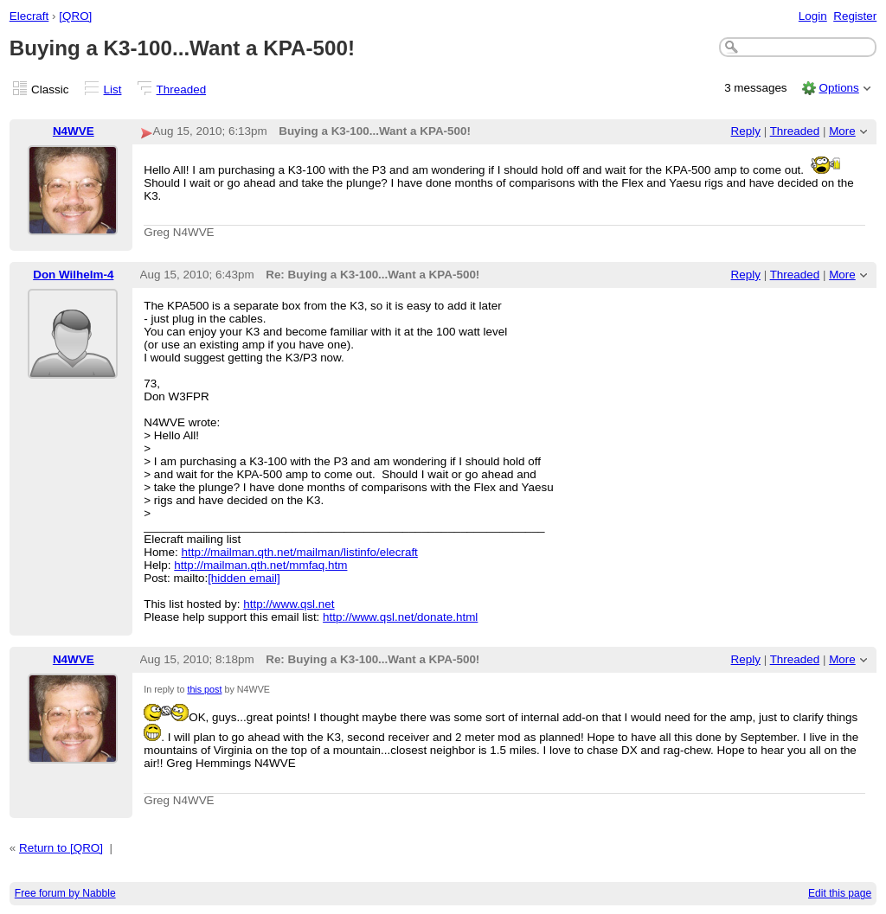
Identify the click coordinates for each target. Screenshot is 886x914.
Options (838, 87)
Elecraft (29, 16)
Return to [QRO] (61, 847)
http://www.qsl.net (288, 604)
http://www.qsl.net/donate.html (400, 616)
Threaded (182, 89)
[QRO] (75, 16)
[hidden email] (244, 578)
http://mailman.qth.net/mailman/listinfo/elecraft (300, 552)
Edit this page (839, 893)
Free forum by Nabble (65, 893)
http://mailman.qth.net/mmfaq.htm (260, 565)
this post (204, 689)
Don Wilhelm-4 (73, 274)
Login (813, 16)
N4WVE (73, 131)
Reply (746, 131)
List (113, 89)
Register (854, 16)
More (842, 131)
